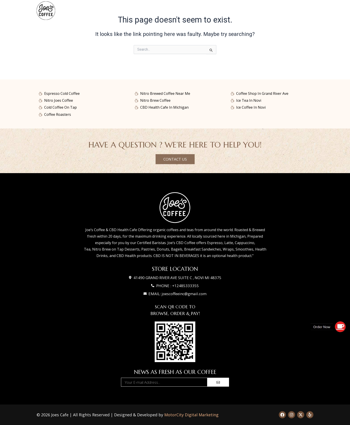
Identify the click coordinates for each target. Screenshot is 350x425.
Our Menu (153, 10)
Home (129, 10)
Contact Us (236, 10)
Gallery (209, 10)
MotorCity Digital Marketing (191, 414)
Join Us (295, 10)
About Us (268, 11)
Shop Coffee (182, 10)
